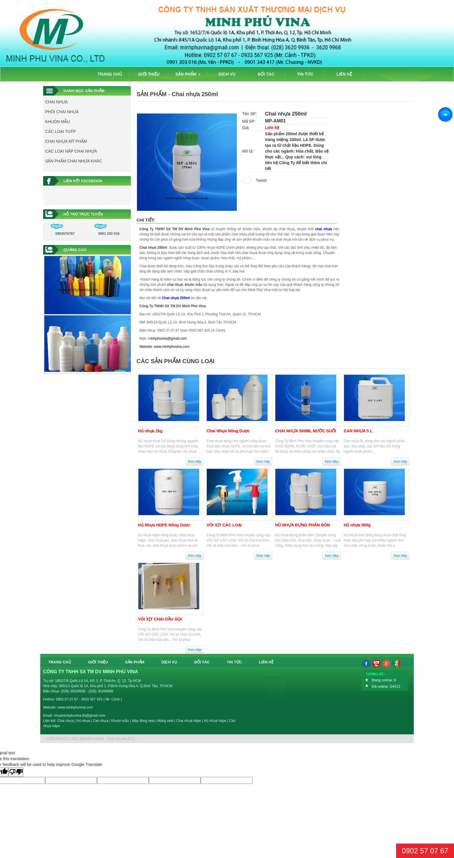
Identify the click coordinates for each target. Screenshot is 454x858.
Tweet (261, 180)
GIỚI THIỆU (149, 74)
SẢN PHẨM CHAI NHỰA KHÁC (73, 161)
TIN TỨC (305, 74)
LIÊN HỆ (344, 74)
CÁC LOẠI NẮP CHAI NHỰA (71, 151)
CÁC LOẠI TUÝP (60, 131)
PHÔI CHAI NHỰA (62, 111)
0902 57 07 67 (425, 851)
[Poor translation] (15, 772)
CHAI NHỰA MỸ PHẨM (66, 141)
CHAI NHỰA (56, 102)
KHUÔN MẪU (57, 121)
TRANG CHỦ (110, 74)
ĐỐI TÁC (266, 74)
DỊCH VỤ (227, 74)
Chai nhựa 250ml (153, 248)
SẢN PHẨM (187, 74)
